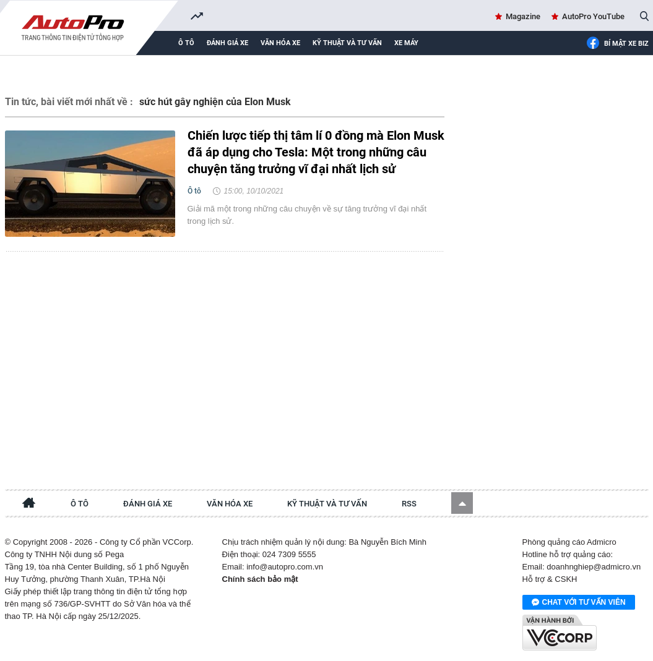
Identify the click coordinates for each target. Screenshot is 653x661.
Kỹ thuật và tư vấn (347, 43)
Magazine (523, 16)
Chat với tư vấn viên (579, 603)
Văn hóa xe (280, 43)
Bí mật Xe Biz (617, 44)
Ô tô (186, 43)
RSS (409, 503)
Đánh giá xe (227, 43)
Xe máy (406, 43)
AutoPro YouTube (593, 16)
